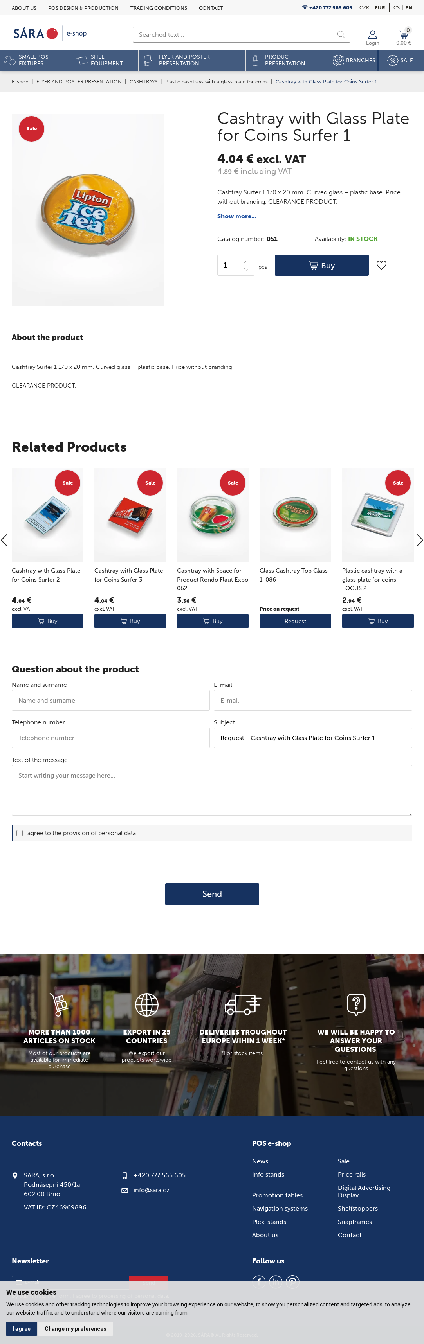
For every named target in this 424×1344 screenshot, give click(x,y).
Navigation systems (280, 1208)
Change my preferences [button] (75, 1329)
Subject (224, 722)
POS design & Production (83, 8)
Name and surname (39, 684)
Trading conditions (158, 8)
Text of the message (40, 760)
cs (396, 8)
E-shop (20, 81)
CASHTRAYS (143, 81)
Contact (211, 8)
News (260, 1161)
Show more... (236, 216)
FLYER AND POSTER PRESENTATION (79, 81)
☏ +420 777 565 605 (327, 8)
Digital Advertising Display (364, 1191)
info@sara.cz (152, 1190)
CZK (364, 8)
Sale (344, 1161)
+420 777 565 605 (160, 1175)
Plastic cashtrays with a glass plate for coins (216, 81)
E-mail (223, 684)
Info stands (268, 1174)
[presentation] (212, 861)
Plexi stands (269, 1221)
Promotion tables (277, 1195)
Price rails (352, 1174)
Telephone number (38, 722)
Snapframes (355, 1221)
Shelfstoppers (358, 1208)
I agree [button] (22, 1329)
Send (212, 894)
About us (24, 8)
